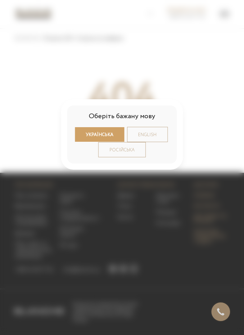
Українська (99, 135)
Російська (122, 150)
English (147, 135)
